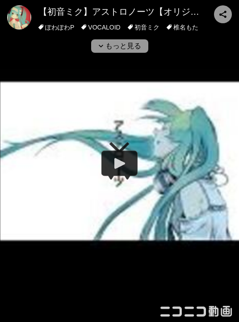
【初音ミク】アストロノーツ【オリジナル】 (127, 12)
